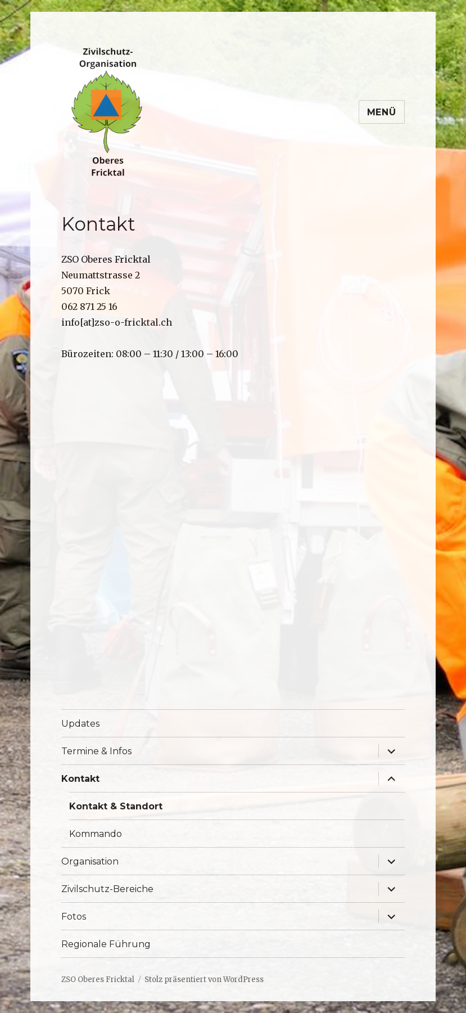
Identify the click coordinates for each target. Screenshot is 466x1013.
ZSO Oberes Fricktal (97, 979)
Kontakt (80, 778)
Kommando (95, 834)
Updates (80, 723)
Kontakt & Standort (115, 806)
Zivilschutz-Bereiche (107, 889)
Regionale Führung (106, 944)
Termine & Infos (96, 751)
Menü (381, 112)
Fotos (73, 916)
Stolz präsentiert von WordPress (204, 979)
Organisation (90, 861)
